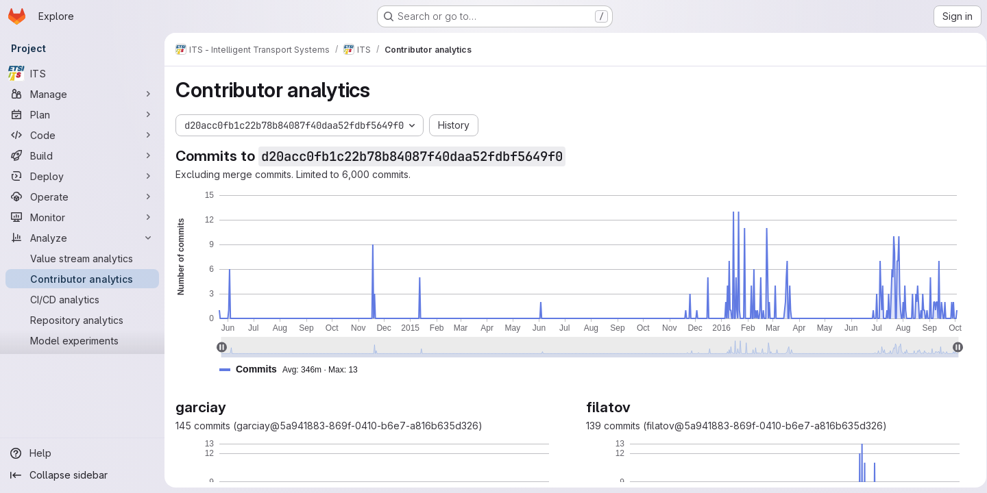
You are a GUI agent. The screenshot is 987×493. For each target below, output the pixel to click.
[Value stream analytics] (82, 258)
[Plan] (82, 114)
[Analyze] (82, 237)
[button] (294, 369)
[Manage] (82, 93)
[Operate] (82, 196)
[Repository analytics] (82, 319)
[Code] (82, 134)
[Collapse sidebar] (82, 475)
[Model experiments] (82, 340)
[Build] (82, 155)
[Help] (82, 453)
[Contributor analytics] (82, 278)
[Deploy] (82, 176)
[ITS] (82, 73)
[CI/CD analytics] (82, 299)
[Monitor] (82, 217)
